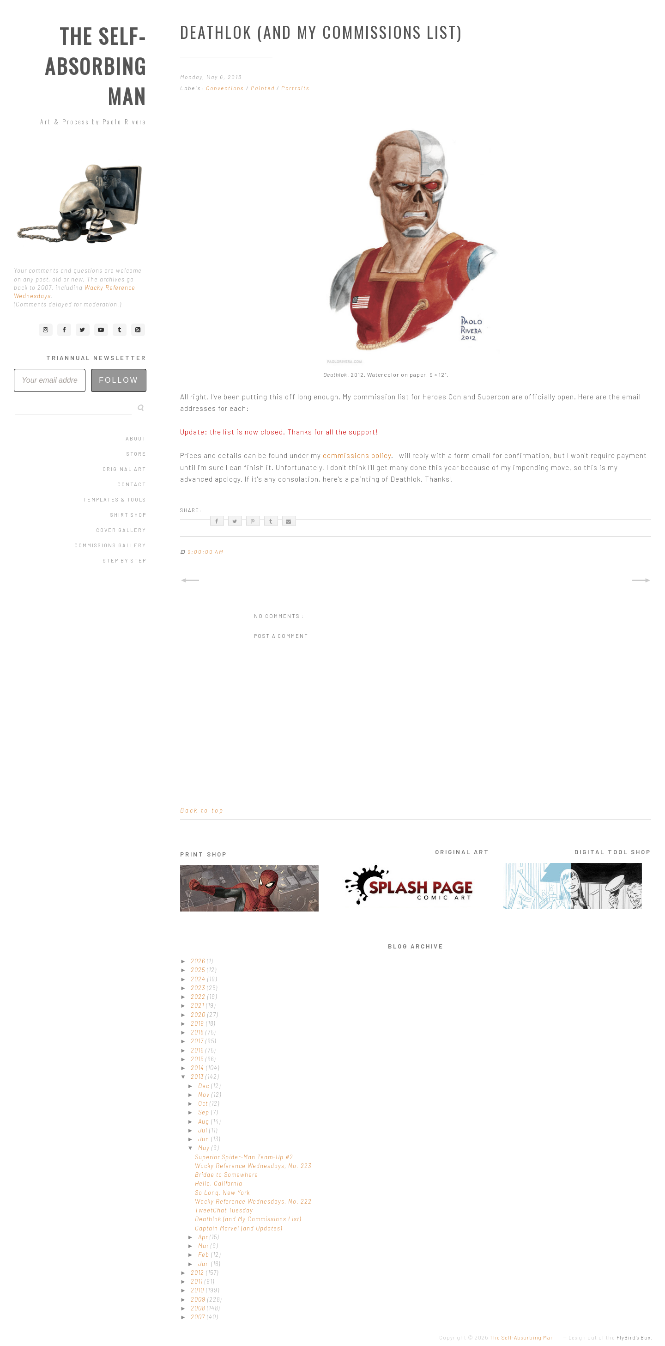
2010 (198, 1290)
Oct (204, 1103)
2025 (199, 969)
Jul (203, 1130)
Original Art (124, 469)
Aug (204, 1121)
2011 (198, 1281)
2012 (198, 1272)
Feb (204, 1254)
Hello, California (218, 1183)
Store (136, 454)
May (205, 1147)
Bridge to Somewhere (226, 1174)
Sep (204, 1112)
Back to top (202, 810)
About (136, 438)
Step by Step (124, 560)
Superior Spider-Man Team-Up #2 (244, 1157)
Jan (204, 1263)
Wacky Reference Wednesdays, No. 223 (253, 1165)
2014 (198, 1067)
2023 (199, 987)
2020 (199, 1014)
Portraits (295, 88)
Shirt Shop (128, 515)
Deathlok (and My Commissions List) (248, 1219)
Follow (119, 380)
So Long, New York (222, 1192)
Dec (204, 1085)
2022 (199, 996)
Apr (204, 1237)
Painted (264, 88)
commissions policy (357, 455)
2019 (198, 1023)
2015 (198, 1059)
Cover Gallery (121, 530)
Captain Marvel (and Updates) (238, 1228)
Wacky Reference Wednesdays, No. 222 (253, 1201)
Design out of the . (610, 1337)
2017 (198, 1041)
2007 (199, 1317)
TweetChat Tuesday (224, 1210)
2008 (199, 1308)
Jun (204, 1139)
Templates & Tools (114, 499)
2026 (199, 961)
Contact (131, 484)
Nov (205, 1094)
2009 (199, 1299)
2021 (198, 1005)
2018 (198, 1032)
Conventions (226, 88)
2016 (198, 1050)
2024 (199, 979)
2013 (198, 1076)
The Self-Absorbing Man (95, 66)
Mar (204, 1245)
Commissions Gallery (110, 545)
